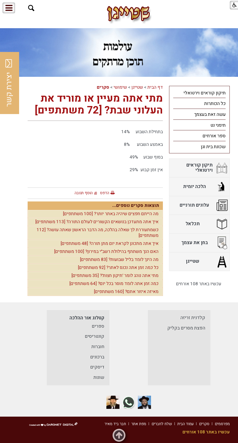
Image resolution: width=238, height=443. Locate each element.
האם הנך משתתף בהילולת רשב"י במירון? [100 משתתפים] (106, 251)
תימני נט (218, 125)
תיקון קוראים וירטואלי (205, 92)
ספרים (98, 326)
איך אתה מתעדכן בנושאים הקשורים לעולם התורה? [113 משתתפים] (96, 222)
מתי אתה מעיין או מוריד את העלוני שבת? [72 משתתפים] (99, 104)
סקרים (103, 87)
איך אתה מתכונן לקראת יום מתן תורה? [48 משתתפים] (109, 243)
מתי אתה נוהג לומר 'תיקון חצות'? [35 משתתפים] (115, 275)
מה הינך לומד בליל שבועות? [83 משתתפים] (119, 259)
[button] (31, 8)
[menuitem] (199, 92)
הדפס (104, 193)
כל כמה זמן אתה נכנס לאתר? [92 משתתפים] (118, 267)
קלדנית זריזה (192, 317)
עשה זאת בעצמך (210, 114)
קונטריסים (94, 336)
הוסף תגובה (84, 193)
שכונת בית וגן (213, 146)
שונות (98, 377)
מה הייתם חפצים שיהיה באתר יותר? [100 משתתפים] (110, 214)
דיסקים (97, 367)
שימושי (120, 87)
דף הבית (155, 87)
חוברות (97, 346)
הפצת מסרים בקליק (186, 328)
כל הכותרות (215, 103)
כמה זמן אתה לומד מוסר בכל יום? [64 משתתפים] (113, 283)
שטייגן (137, 87)
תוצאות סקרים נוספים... (135, 205)
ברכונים (97, 357)
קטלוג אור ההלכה (86, 317)
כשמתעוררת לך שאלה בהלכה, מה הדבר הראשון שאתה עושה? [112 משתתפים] (97, 233)
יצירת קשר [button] (9, 83)
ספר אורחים (214, 135)
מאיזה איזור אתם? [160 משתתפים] (126, 291)
